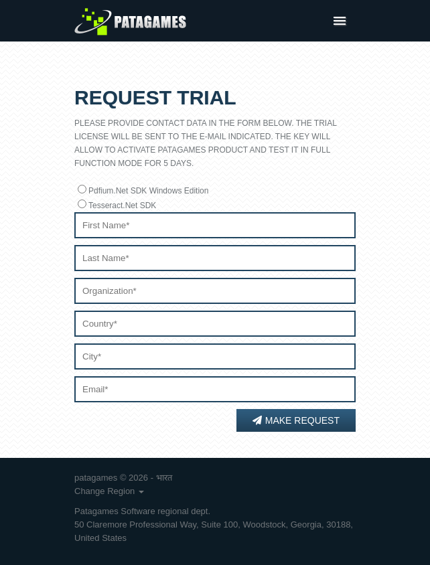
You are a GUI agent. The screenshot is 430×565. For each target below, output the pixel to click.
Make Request (296, 420)
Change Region (109, 491)
